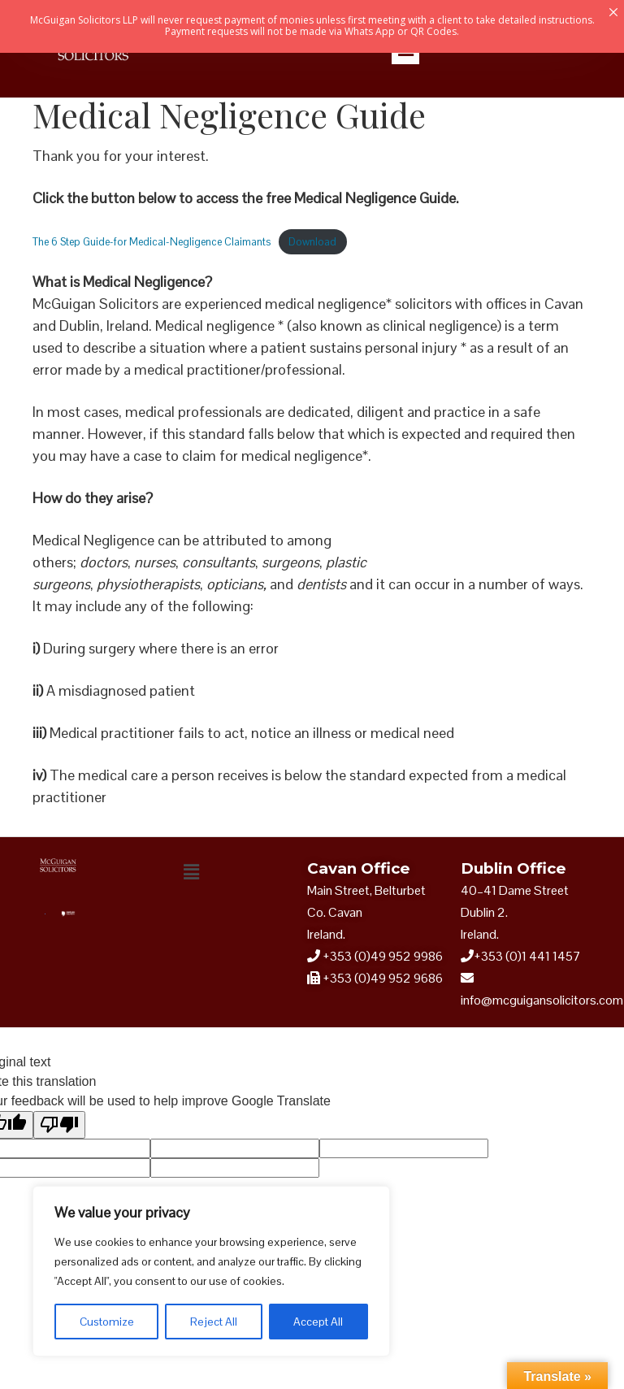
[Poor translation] (59, 1125)
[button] (191, 872)
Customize (107, 1321)
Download (312, 242)
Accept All (318, 1321)
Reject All (213, 1321)
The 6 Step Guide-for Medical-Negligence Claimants (151, 242)
